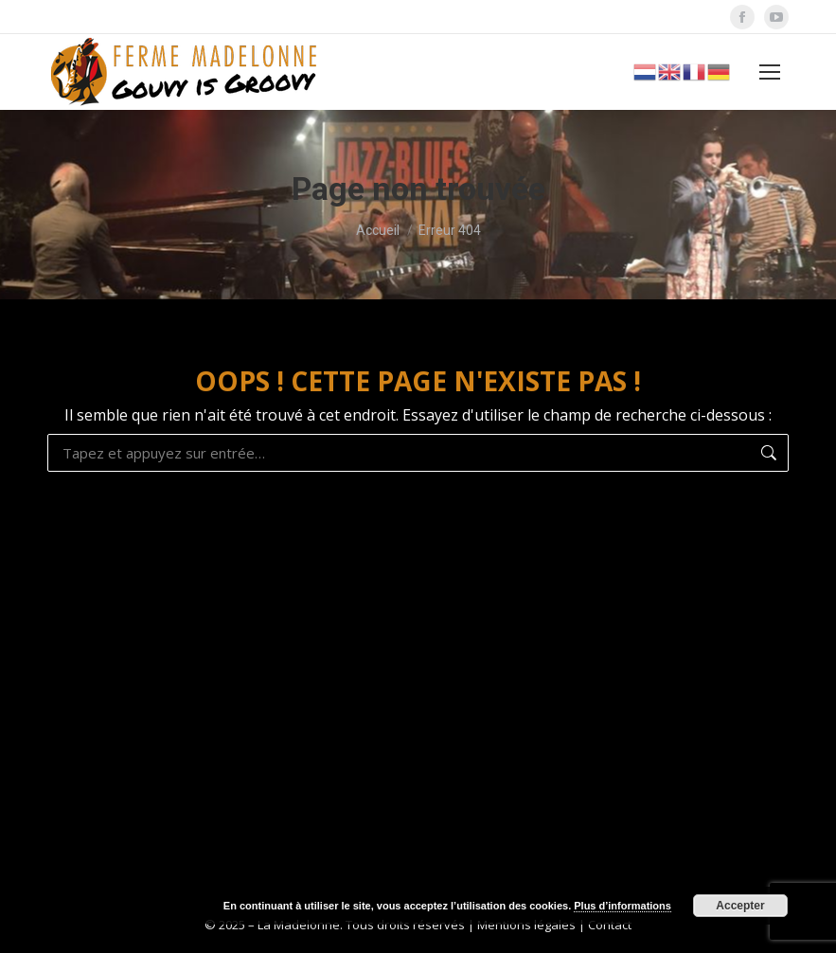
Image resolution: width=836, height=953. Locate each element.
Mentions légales (526, 924)
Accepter (740, 905)
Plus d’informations (622, 905)
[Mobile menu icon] (770, 72)
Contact (609, 924)
